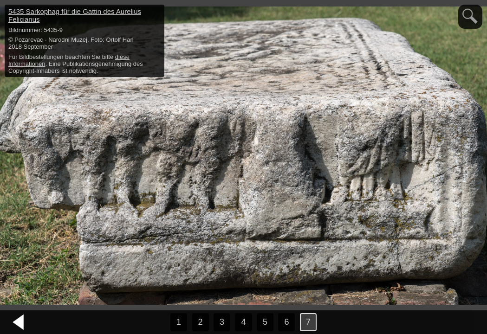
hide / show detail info (156, 13)
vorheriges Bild (18, 322)
